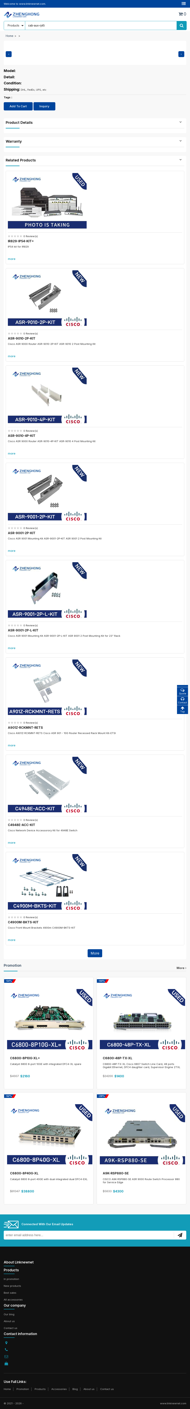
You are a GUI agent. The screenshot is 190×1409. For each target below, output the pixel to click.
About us (9, 1321)
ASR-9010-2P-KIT (21, 338)
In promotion (11, 1279)
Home (9, 35)
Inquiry (44, 106)
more (11, 259)
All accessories (13, 1299)
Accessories (59, 1389)
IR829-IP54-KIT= (21, 241)
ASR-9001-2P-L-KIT (23, 630)
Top (182, 709)
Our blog (9, 1314)
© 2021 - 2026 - (14, 1403)
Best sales (10, 1292)
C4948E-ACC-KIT (21, 825)
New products (12, 1285)
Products (40, 1389)
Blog (75, 1389)
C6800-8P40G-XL (24, 1173)
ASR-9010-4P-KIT (21, 436)
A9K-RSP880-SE (116, 1173)
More (95, 953)
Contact (182, 700)
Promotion (12, 965)
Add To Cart (18, 106)
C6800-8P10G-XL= (25, 1058)
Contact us (10, 1328)
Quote (182, 691)
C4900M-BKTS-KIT (23, 922)
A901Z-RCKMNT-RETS (25, 728)
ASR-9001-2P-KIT (21, 533)
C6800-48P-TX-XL (117, 1058)
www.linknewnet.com (173, 1403)
